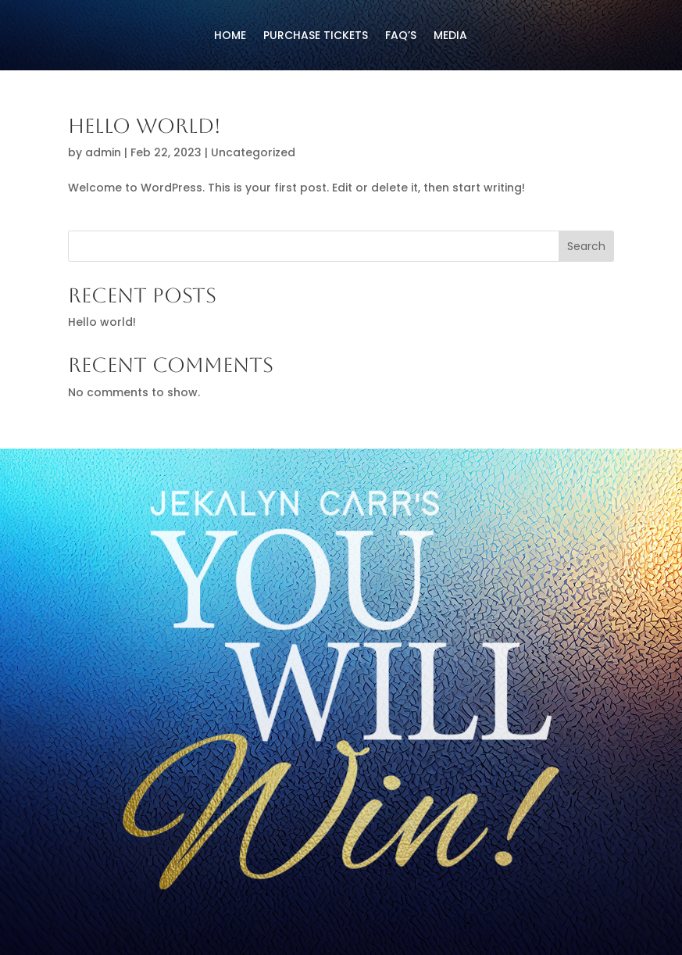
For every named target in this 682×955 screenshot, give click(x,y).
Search (586, 246)
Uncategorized (253, 152)
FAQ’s (400, 36)
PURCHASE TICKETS (315, 36)
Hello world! (144, 126)
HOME (230, 36)
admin (103, 152)
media (450, 36)
